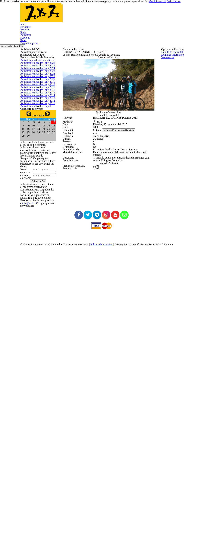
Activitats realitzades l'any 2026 (35, 92)
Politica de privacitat (108, 534)
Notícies (81, 14)
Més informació (164, 545)
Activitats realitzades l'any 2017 (35, 164)
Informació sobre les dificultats (121, 174)
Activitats (111, 14)
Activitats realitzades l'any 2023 (35, 116)
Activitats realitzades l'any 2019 (35, 148)
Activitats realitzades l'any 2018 (35, 156)
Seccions (128, 14)
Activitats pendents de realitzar (35, 83)
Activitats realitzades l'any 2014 (35, 188)
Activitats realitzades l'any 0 (34, 220)
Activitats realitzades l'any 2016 (35, 172)
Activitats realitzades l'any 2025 (35, 100)
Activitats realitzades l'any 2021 (35, 132)
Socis (96, 14)
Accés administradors (190, 34)
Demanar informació (73, 69)
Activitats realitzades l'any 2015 (35, 180)
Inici (49, 14)
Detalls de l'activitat (72, 61)
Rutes (143, 14)
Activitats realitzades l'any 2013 (35, 196)
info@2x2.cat (26, 449)
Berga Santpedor (164, 14)
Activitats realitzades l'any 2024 (35, 108)
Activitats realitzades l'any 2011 (35, 212)
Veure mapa (69, 77)
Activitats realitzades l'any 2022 (35, 124)
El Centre (64, 14)
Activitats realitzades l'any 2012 (35, 204)
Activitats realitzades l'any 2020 (35, 140)
